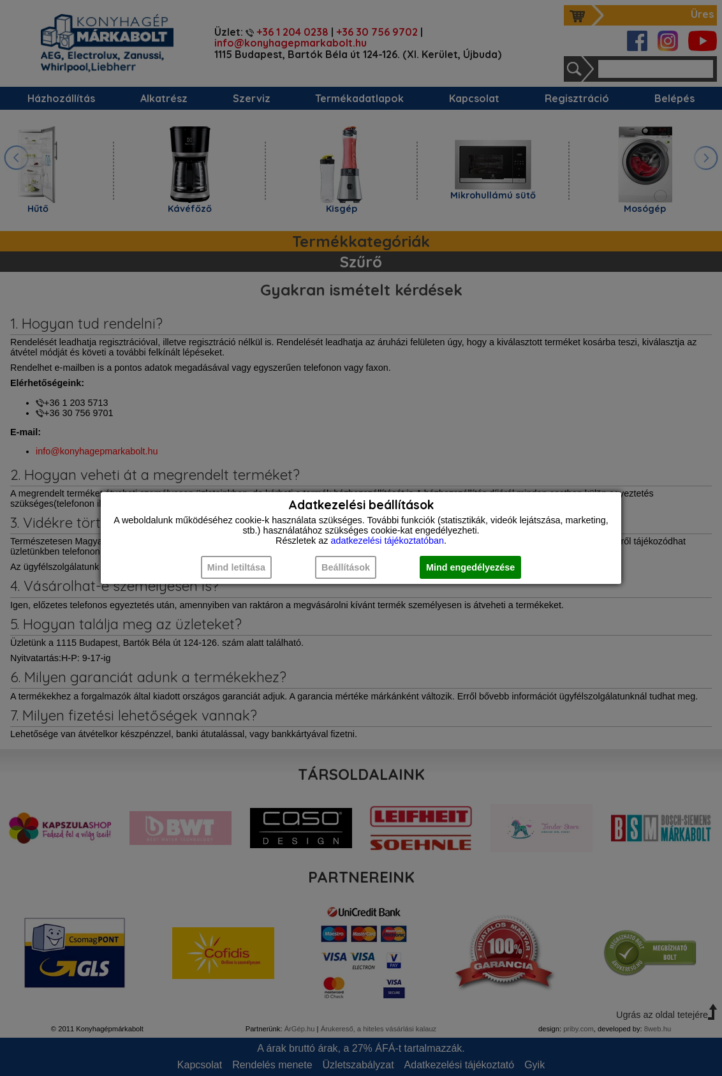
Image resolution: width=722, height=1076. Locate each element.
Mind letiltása (236, 567)
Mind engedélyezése (470, 567)
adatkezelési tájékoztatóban (387, 540)
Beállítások (345, 567)
